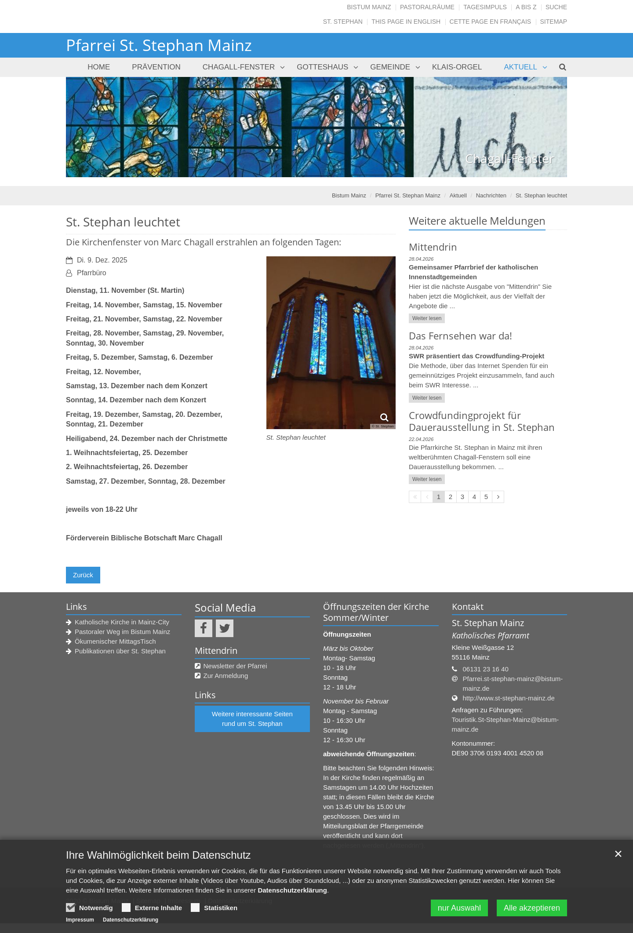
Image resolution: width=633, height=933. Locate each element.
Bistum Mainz (369, 7)
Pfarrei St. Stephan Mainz (407, 195)
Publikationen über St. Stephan (120, 651)
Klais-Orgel (457, 67)
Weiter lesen (426, 318)
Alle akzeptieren (532, 910)
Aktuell (520, 67)
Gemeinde (390, 67)
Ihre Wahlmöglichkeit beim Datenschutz (158, 858)
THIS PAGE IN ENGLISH (405, 21)
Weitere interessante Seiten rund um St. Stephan (252, 718)
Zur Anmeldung (226, 675)
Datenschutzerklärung (292, 893)
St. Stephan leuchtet (541, 195)
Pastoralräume (427, 7)
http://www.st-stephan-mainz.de (509, 698)
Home (98, 67)
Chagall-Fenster (239, 67)
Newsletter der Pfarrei (235, 666)
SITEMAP (553, 21)
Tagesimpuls (485, 7)
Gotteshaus (322, 67)
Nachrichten (491, 195)
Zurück (83, 575)
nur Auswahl (459, 910)
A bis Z (526, 7)
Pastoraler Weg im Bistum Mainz (122, 631)
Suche (556, 7)
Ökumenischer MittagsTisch (115, 641)
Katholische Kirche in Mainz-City (122, 622)
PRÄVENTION (156, 67)
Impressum (80, 922)
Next (545, 127)
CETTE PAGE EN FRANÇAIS (490, 21)
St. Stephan (343, 21)
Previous (88, 127)
